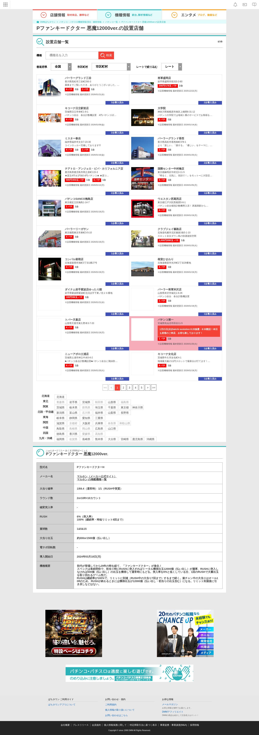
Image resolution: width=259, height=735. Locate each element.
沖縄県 (150, 439)
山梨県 (112, 412)
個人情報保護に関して (115, 725)
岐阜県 (60, 418)
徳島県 (60, 433)
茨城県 (60, 407)
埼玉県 (99, 407)
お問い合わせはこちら (116, 715)
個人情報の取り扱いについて (120, 710)
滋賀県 (60, 423)
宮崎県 (125, 439)
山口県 (112, 428)
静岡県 (73, 418)
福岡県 (60, 439)
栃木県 (73, 407)
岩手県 (73, 402)
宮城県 (86, 402)
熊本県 (99, 439)
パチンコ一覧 (111, 22)
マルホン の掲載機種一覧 (92, 479)
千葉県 (112, 407)
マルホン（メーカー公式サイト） (97, 476)
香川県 (73, 433)
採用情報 (194, 725)
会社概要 (65, 725)
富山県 (73, 412)
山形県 (112, 402)
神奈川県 (137, 407)
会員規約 (96, 725)
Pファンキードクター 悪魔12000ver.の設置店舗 (144, 22)
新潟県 (60, 412)
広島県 (99, 428)
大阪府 (86, 423)
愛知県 (86, 418)
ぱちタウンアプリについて (61, 704)
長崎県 (86, 439)
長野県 (125, 412)
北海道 (60, 396)
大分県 (112, 439)
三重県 (99, 418)
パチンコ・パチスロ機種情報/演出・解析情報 (80, 22)
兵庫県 (99, 423)
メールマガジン (170, 704)
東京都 (125, 407)
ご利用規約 (110, 704)
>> (153, 387)
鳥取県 (60, 428)
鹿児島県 (137, 439)
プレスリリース (81, 725)
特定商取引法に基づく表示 (143, 725)
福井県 (99, 412)
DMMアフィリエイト (172, 711)
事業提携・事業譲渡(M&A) (173, 725)
